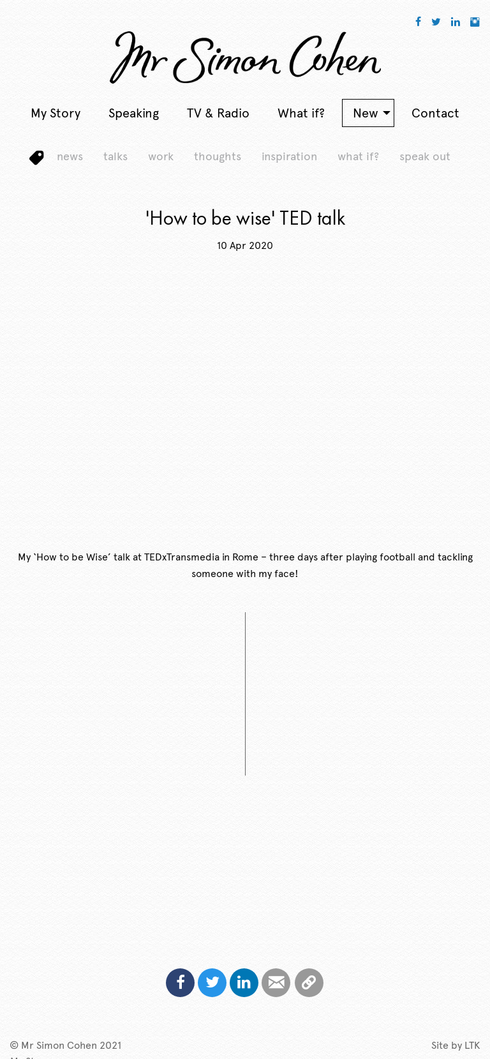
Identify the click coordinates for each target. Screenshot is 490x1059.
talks (115, 156)
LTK (472, 1045)
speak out (424, 156)
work (161, 156)
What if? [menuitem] (301, 113)
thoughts (217, 156)
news (70, 156)
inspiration (289, 156)
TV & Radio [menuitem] (218, 113)
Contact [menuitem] (435, 113)
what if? (358, 156)
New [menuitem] (365, 113)
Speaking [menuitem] (133, 113)
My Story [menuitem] (55, 113)
